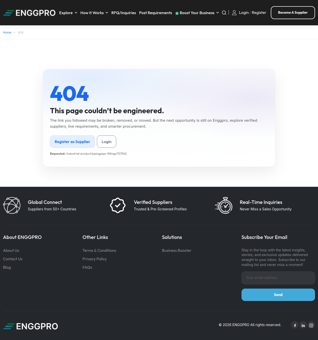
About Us (11, 249)
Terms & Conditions (99, 249)
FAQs (87, 266)
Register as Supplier (72, 140)
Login (244, 12)
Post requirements (156, 12)
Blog (7, 266)
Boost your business (196, 12)
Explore (67, 12)
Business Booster (177, 249)
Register (259, 12)
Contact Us (12, 257)
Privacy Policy (94, 257)
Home (7, 31)
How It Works (93, 12)
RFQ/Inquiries (125, 12)
